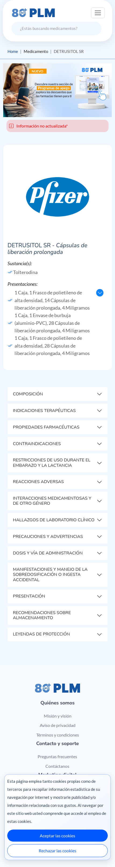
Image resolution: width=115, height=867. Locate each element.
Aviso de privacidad (58, 725)
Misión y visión (57, 715)
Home (13, 51)
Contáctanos (57, 766)
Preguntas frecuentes (57, 756)
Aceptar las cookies (57, 835)
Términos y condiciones (57, 734)
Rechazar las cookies (57, 850)
